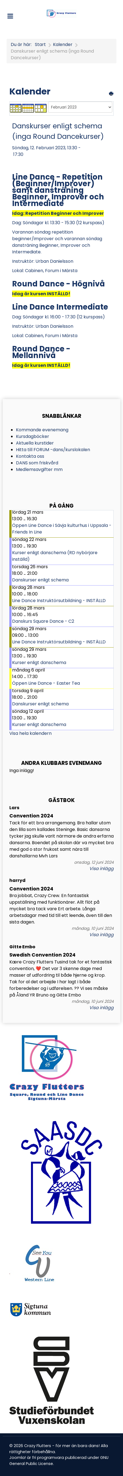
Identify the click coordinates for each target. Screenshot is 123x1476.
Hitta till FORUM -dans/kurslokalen (53, 449)
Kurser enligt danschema (39, 662)
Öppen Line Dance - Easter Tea (46, 683)
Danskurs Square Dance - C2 (43, 621)
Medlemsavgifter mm (39, 469)
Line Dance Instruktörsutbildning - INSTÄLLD (59, 600)
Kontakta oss (30, 456)
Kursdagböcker (32, 436)
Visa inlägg (101, 868)
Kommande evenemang (42, 430)
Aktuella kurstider (35, 443)
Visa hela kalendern (30, 733)
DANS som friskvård (37, 463)
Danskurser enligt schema (40, 580)
